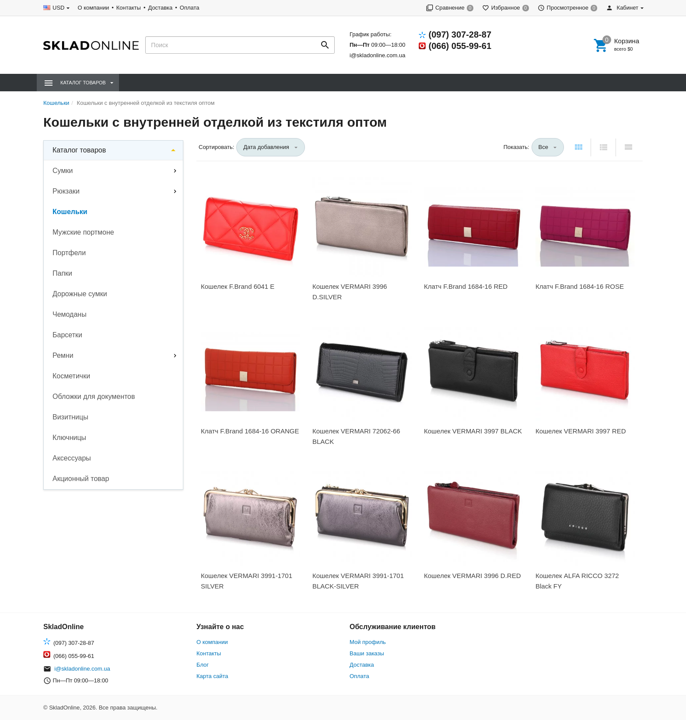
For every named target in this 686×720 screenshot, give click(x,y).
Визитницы (70, 417)
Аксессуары (71, 458)
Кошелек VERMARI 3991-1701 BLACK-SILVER (358, 581)
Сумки (62, 170)
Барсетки (67, 335)
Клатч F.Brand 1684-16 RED (466, 286)
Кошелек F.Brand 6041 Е (237, 286)
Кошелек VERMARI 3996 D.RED (472, 575)
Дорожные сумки (79, 294)
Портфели (69, 252)
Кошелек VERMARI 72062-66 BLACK (356, 436)
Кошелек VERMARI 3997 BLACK (473, 431)
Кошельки (70, 211)
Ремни (63, 355)
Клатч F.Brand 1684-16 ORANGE (250, 431)
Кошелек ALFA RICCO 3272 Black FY (577, 581)
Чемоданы (69, 314)
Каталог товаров (79, 150)
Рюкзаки (66, 191)
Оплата (190, 7)
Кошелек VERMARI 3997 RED (581, 431)
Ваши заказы (367, 653)
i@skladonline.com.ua (377, 55)
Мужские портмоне (83, 232)
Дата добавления (266, 147)
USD (58, 7)
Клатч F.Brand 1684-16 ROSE (580, 286)
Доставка (160, 7)
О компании (93, 7)
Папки (62, 273)
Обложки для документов (93, 396)
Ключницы (69, 437)
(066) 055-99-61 (460, 46)
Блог (202, 664)
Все (543, 147)
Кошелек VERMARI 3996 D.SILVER (349, 292)
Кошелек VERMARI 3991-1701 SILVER (246, 581)
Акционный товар (80, 478)
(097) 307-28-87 (460, 34)
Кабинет (622, 7)
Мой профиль (368, 642)
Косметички (71, 376)
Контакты (128, 7)
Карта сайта (212, 676)
